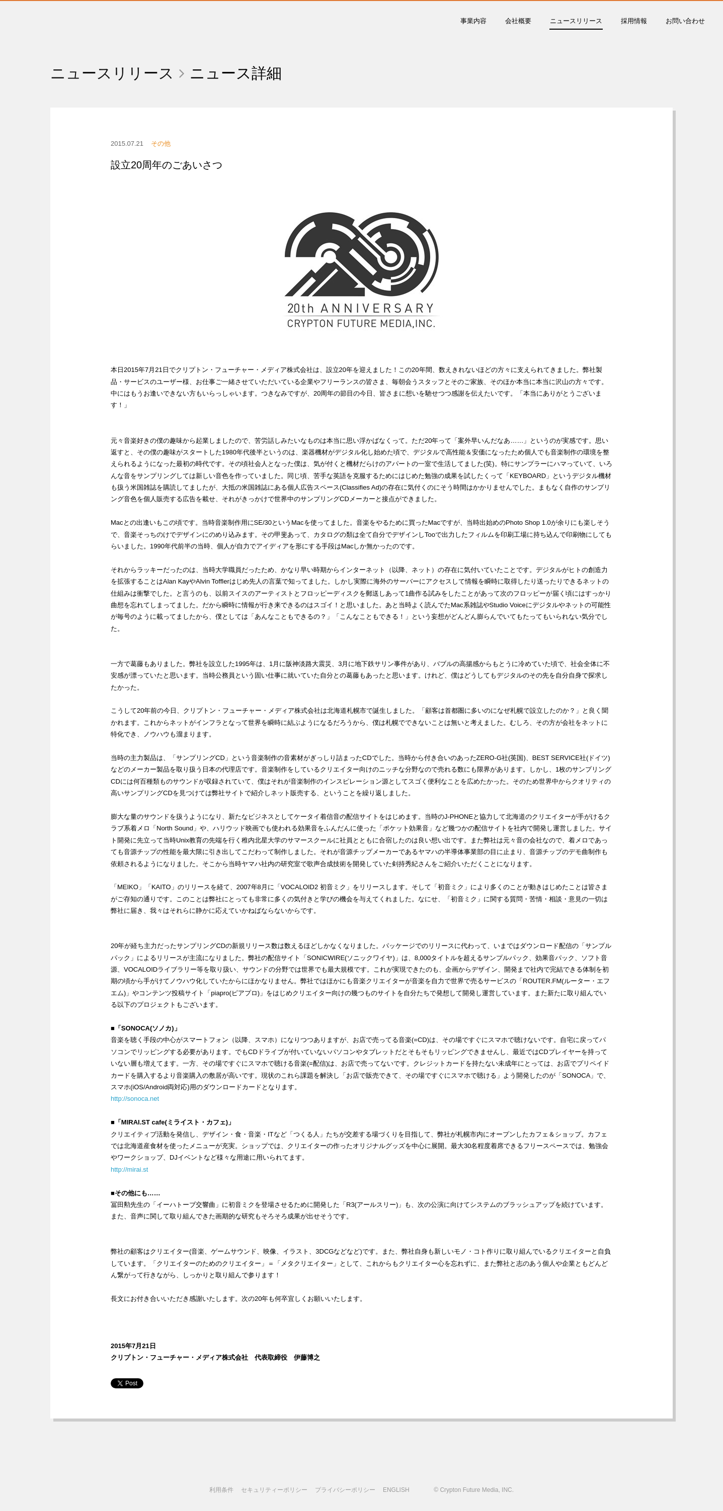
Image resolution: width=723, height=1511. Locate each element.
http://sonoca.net (135, 1098)
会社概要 (518, 21)
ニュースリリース (576, 21)
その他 (161, 143)
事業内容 (473, 21)
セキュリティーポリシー (274, 1489)
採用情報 (634, 21)
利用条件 (221, 1489)
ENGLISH (396, 1489)
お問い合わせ (685, 21)
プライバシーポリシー (345, 1489)
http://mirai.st (129, 1169)
